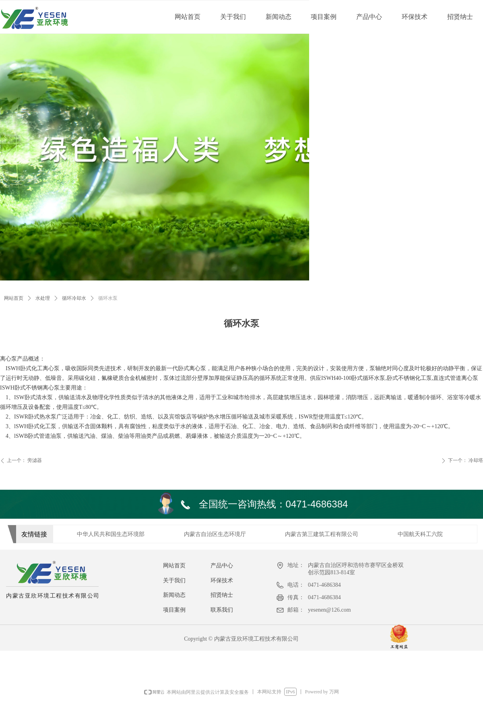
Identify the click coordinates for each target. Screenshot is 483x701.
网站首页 (13, 298)
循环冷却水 (74, 298)
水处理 (42, 298)
